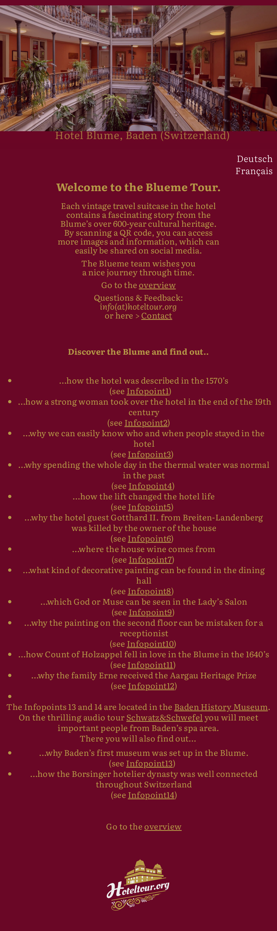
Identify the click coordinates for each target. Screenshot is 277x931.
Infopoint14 (151, 798)
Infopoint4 (150, 489)
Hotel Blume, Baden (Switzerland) (142, 138)
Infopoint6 (149, 542)
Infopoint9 (150, 615)
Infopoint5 (149, 510)
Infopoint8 (149, 594)
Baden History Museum (221, 710)
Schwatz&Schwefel (164, 721)
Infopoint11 (150, 668)
